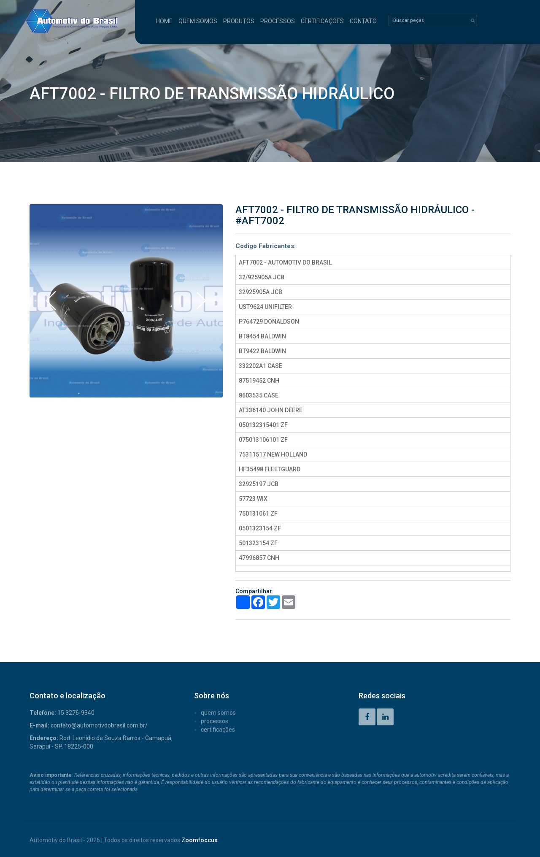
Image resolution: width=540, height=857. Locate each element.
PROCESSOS (277, 21)
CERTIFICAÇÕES (322, 21)
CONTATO (363, 21)
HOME (164, 21)
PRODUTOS (238, 21)
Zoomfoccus (199, 840)
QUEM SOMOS (197, 21)
